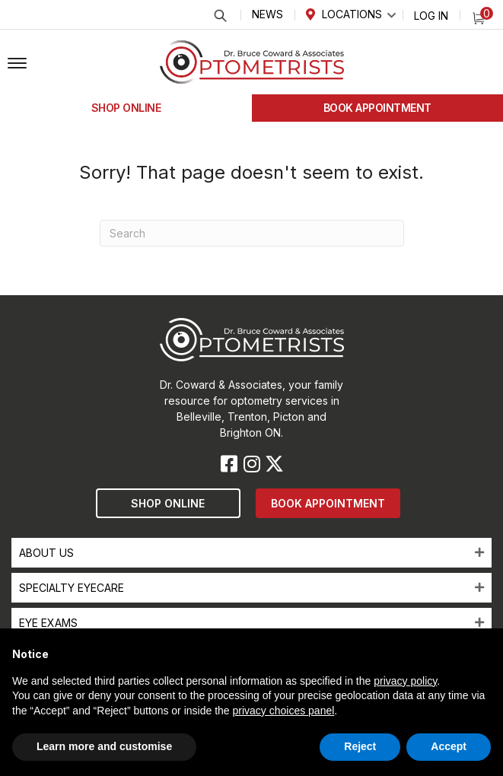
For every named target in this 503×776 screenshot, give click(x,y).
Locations (352, 14)
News (267, 14)
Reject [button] (360, 746)
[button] (17, 64)
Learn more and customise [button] (104, 746)
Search (219, 15)
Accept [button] (448, 746)
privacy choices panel (283, 710)
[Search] (252, 233)
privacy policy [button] (405, 681)
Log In (431, 15)
